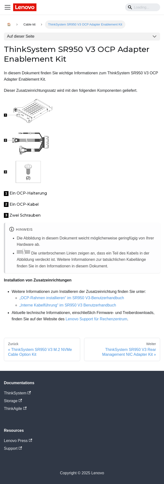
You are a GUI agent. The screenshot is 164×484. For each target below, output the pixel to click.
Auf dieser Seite (21, 36)
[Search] (142, 7)
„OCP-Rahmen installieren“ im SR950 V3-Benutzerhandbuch (71, 298)
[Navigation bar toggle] (7, 7)
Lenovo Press (18, 441)
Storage (13, 401)
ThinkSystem (17, 393)
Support (13, 448)
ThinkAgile (15, 409)
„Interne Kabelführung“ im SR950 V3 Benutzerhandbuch (67, 305)
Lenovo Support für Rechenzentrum (96, 319)
